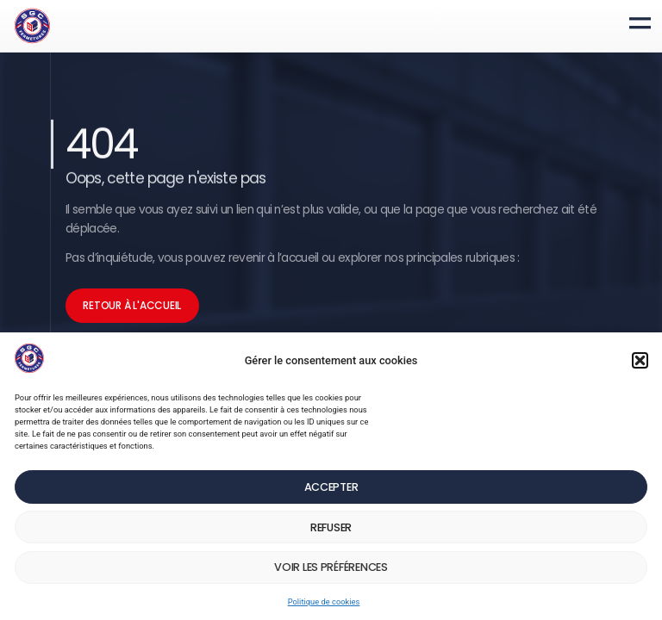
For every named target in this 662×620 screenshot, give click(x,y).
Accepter (331, 489)
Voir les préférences (331, 570)
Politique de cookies (324, 604)
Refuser (331, 530)
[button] (640, 363)
